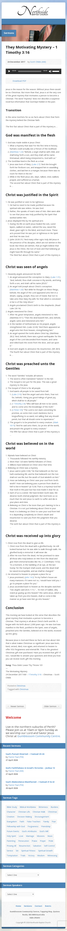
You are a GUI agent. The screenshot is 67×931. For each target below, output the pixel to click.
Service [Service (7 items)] (10, 850)
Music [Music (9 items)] (50, 836)
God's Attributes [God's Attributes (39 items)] (29, 831)
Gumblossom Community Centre (38, 736)
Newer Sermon (15, 706)
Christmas (21, 685)
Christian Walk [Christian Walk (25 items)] (39, 811)
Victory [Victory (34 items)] (31, 855)
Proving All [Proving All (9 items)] (11, 845)
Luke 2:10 (16, 394)
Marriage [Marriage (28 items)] (30, 836)
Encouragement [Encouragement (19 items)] (42, 816)
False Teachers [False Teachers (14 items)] (33, 821)
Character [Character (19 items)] (11, 811)
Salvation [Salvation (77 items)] (37, 845)
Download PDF (10, 80)
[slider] (29, 71)
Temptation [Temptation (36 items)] (12, 855)
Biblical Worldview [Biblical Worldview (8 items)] (28, 807)
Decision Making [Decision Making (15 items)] (24, 816)
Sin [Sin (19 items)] (17, 850)
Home (18, 906)
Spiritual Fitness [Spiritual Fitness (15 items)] (28, 850)
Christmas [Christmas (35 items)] (52, 811)
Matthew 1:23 (16, 152)
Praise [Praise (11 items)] (34, 841)
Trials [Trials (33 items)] (22, 855)
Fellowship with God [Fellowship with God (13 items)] (16, 826)
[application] (33, 71)
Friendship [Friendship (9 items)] (45, 826)
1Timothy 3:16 (34, 674)
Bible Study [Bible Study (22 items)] (12, 807)
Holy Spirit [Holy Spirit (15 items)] (11, 836)
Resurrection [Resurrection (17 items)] (24, 845)
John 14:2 (29, 577)
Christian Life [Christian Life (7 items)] (24, 811)
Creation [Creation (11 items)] (10, 816)
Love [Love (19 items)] (21, 836)
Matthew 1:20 (16, 289)
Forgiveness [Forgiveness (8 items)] (33, 826)
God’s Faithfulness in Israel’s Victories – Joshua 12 (30, 768)
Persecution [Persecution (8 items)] (23, 841)
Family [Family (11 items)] (46, 821)
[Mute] (50, 71)
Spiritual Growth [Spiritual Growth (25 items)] (45, 850)
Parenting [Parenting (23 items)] (11, 841)
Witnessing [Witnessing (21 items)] (52, 855)
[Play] (9, 71)
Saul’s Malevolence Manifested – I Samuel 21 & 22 (30, 782)
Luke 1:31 (55, 277)
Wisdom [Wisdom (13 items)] (41, 855)
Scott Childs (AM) (38, 62)
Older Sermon (51, 706)
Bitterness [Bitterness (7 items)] (43, 807)
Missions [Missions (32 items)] (41, 836)
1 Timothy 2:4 (18, 403)
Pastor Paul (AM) (16, 771)
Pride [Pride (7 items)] (51, 841)
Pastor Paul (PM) (16, 757)
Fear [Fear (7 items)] (54, 821)
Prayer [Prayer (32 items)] (43, 841)
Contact (38, 906)
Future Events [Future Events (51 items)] (13, 831)
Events (48, 906)
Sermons (28, 906)
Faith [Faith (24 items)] (22, 821)
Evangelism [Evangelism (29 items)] (12, 821)
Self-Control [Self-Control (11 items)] (49, 845)
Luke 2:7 (36, 164)
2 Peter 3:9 (17, 410)
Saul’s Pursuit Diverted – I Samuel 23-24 (25, 754)
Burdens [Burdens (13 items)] (54, 807)
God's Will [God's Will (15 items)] (44, 831)
